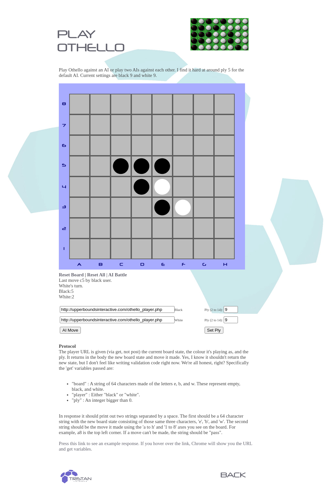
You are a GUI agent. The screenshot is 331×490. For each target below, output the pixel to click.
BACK (233, 475)
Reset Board (71, 274)
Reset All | (98, 274)
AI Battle (117, 274)
